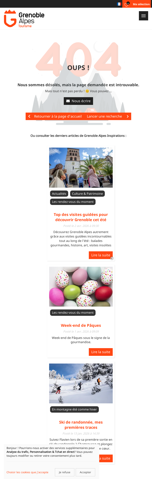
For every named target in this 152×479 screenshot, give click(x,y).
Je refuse (64, 472)
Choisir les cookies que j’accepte (27, 472)
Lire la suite (100, 255)
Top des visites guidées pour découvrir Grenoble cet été (81, 217)
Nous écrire (78, 101)
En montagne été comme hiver (74, 409)
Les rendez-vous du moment (73, 202)
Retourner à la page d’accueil (55, 116)
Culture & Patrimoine (87, 193)
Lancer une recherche (108, 116)
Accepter (85, 472)
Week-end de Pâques (81, 325)
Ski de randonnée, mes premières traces (81, 425)
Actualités (59, 193)
